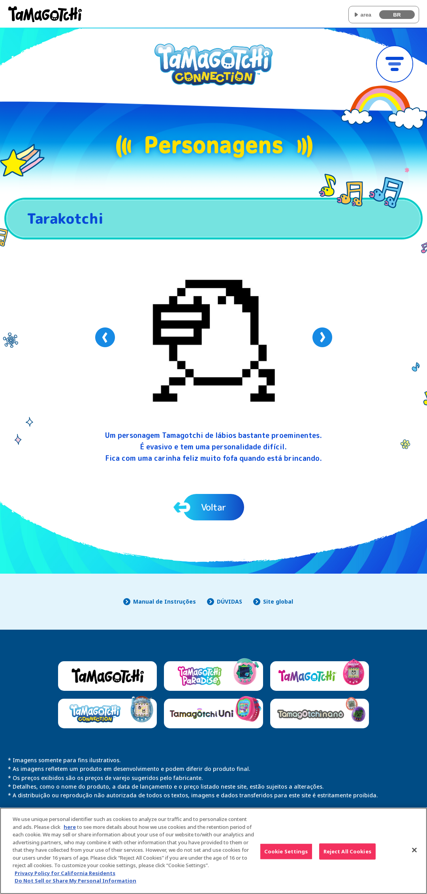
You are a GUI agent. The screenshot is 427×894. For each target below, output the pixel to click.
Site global (278, 601)
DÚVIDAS (229, 601)
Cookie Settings (286, 856)
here (70, 832)
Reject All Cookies (347, 856)
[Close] (414, 855)
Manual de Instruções (164, 601)
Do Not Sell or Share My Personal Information (75, 885)
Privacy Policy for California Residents (65, 878)
